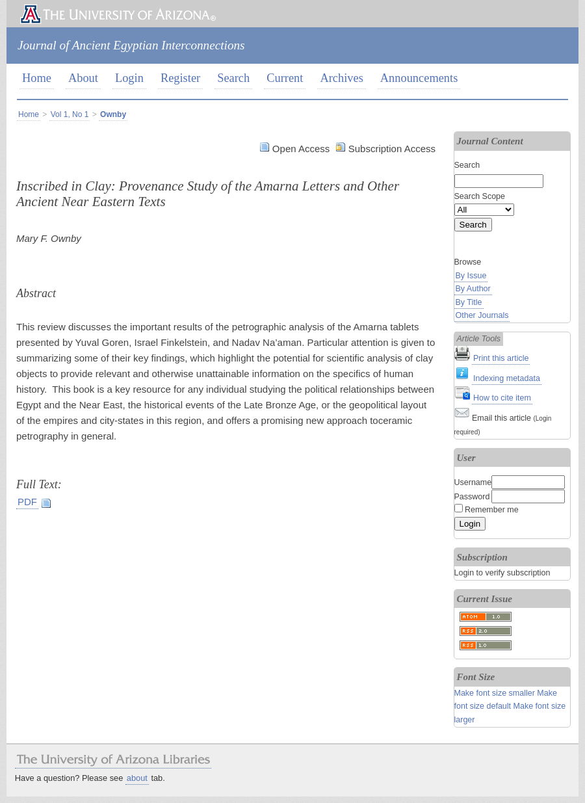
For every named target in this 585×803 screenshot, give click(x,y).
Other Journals (482, 315)
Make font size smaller (494, 693)
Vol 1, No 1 (70, 114)
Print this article (500, 358)
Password (472, 496)
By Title (469, 302)
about (137, 778)
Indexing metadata (506, 378)
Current (284, 78)
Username (473, 482)
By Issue (471, 275)
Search (233, 78)
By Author (473, 288)
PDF (27, 501)
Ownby (113, 114)
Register (180, 78)
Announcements (419, 78)
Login (129, 78)
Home (36, 78)
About (83, 78)
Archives (341, 78)
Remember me (492, 509)
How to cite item (502, 397)
